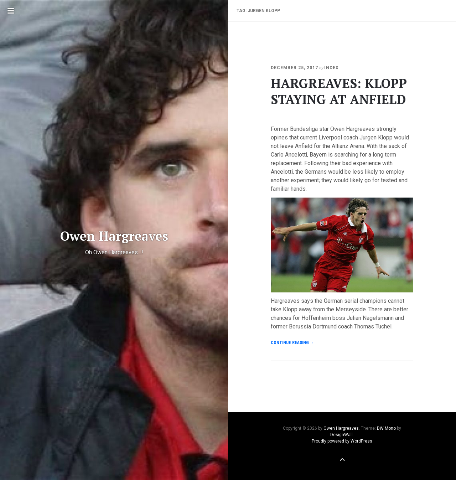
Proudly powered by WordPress (342, 441)
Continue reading (292, 342)
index (331, 67)
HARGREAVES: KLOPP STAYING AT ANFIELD (339, 91)
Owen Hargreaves (341, 428)
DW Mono (386, 428)
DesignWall (341, 434)
